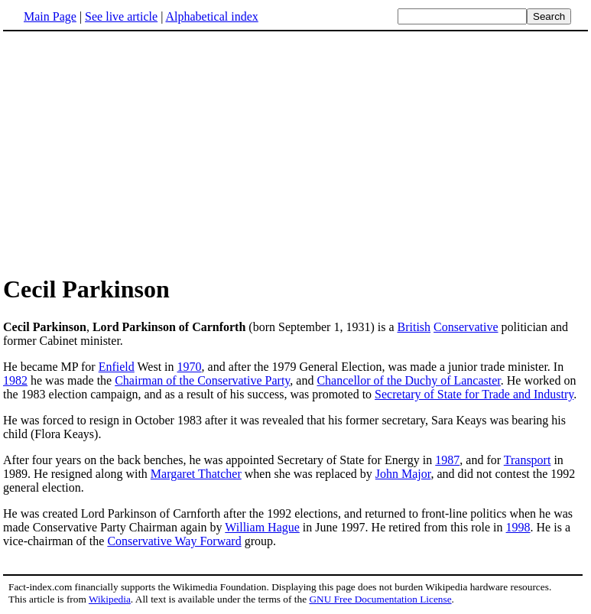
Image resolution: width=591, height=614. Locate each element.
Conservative (466, 326)
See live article (121, 16)
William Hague (262, 527)
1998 (518, 527)
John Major (403, 473)
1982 (15, 380)
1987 (447, 459)
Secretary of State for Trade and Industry (474, 394)
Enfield (117, 366)
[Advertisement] (131, 152)
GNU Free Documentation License (380, 599)
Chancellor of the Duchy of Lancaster (408, 380)
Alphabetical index (211, 16)
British (414, 326)
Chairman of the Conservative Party (202, 380)
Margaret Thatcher (196, 473)
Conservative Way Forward (174, 540)
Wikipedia (110, 599)
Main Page (50, 16)
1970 (189, 366)
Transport (527, 459)
